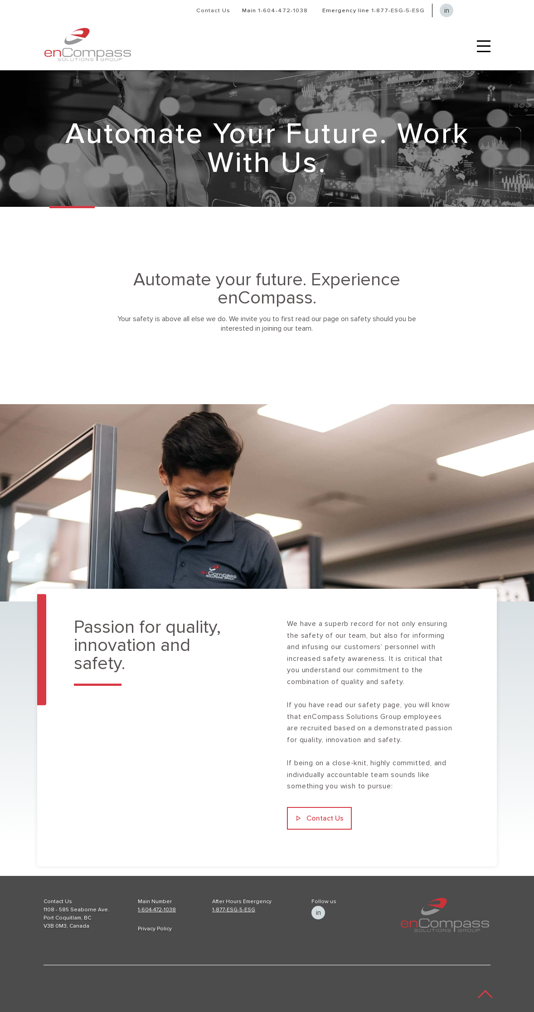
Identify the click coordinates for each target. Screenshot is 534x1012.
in (446, 10)
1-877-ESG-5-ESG (398, 11)
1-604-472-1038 (283, 11)
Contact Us (213, 11)
